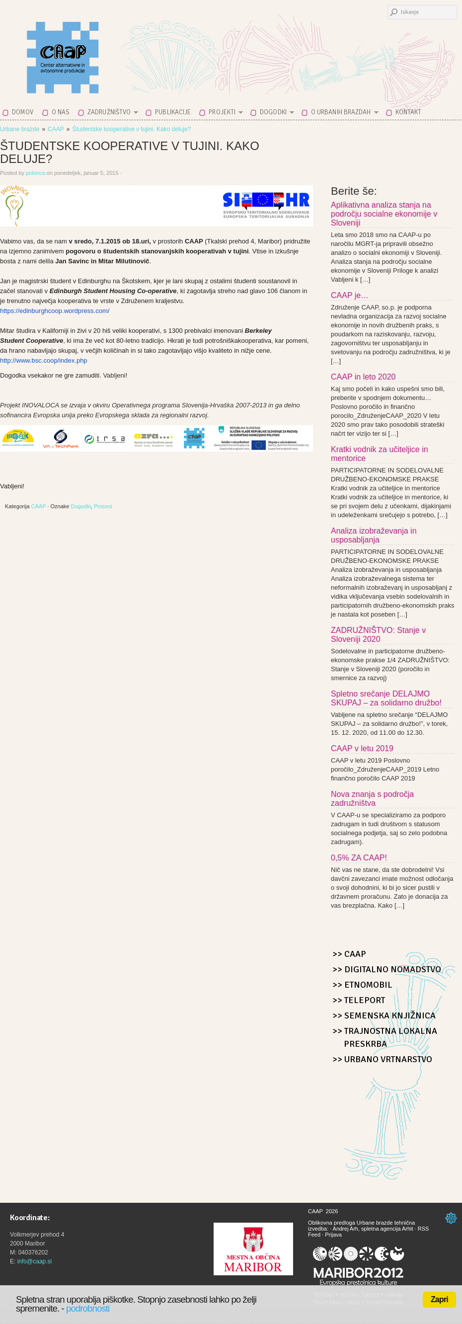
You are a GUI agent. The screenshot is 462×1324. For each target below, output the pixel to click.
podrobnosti (87, 1308)
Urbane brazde (19, 129)
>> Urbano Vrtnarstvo (382, 1059)
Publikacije (173, 112)
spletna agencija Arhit (387, 1229)
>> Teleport (358, 1000)
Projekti (223, 114)
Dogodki (274, 114)
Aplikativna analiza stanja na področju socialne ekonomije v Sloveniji (384, 214)
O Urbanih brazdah (342, 114)
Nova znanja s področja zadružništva (372, 798)
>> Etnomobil (362, 984)
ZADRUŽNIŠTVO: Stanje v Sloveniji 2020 (378, 634)
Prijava (333, 1235)
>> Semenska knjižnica (384, 1015)
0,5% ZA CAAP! (359, 858)
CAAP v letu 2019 (362, 748)
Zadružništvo (109, 114)
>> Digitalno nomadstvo (386, 969)
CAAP (87, 50)
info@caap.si (34, 1261)
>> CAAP (349, 953)
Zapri (439, 1299)
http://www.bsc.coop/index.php (43, 360)
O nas (61, 112)
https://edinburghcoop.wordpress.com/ (54, 310)
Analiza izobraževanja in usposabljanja (374, 535)
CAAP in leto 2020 (363, 377)
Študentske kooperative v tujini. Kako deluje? (131, 129)
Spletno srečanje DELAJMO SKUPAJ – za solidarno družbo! (386, 698)
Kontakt (408, 112)
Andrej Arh (345, 1229)
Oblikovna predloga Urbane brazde (350, 1223)
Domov (23, 112)
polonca (35, 173)
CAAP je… (350, 295)
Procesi (103, 506)
